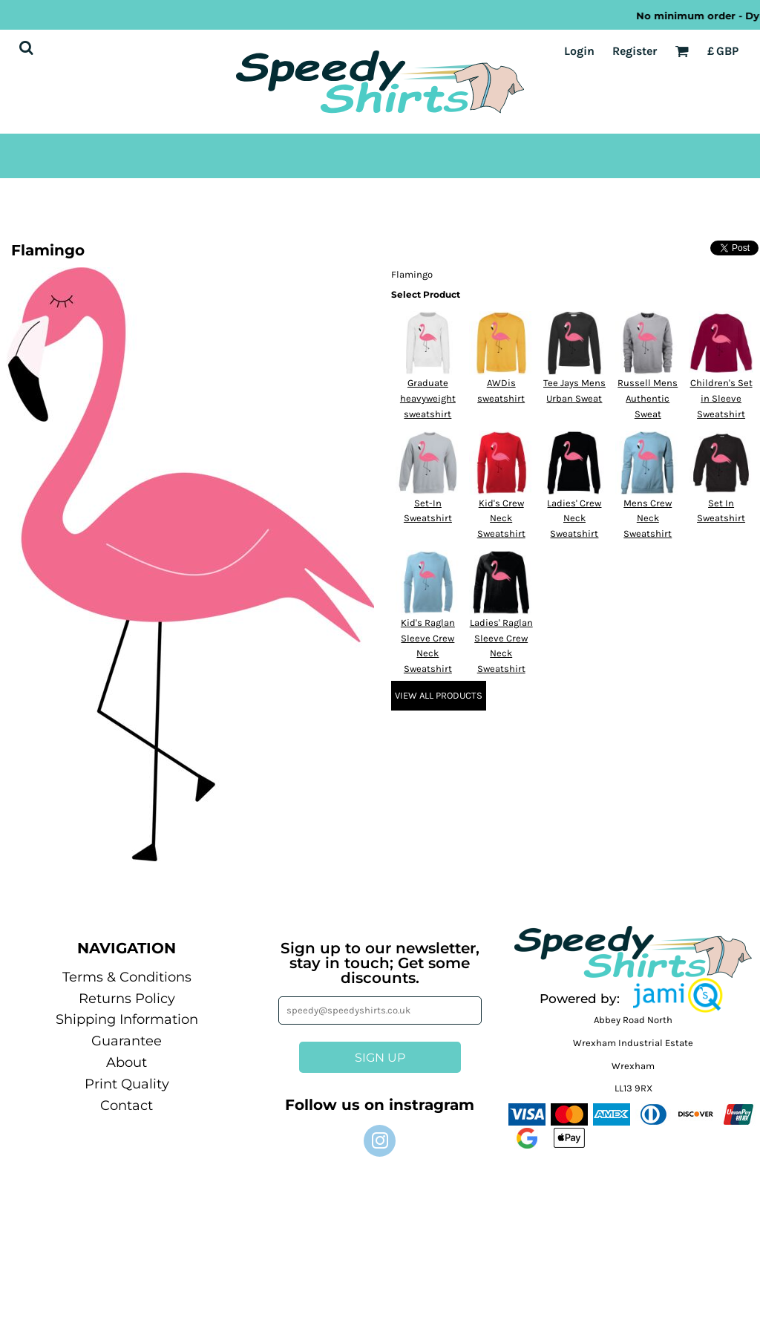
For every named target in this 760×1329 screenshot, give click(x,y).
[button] (677, 995)
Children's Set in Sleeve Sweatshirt (721, 398)
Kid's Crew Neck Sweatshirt (501, 518)
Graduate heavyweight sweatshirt (428, 398)
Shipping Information (127, 1019)
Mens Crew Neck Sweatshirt (647, 518)
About (126, 1062)
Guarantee (126, 1041)
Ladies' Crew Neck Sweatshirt (574, 518)
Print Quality (127, 1084)
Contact (126, 1105)
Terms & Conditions (126, 977)
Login (579, 51)
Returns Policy (127, 998)
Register (634, 51)
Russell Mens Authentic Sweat (648, 398)
